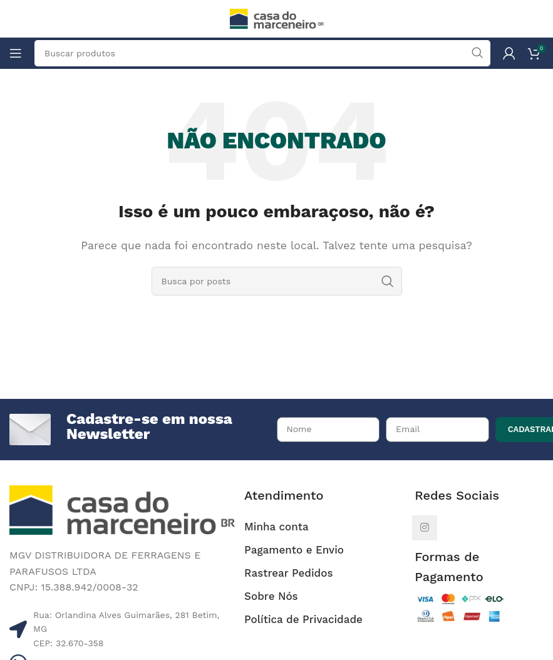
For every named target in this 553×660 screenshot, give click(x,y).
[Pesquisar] (277, 281)
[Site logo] (277, 18)
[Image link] (122, 509)
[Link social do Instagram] (424, 527)
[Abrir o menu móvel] (15, 53)
